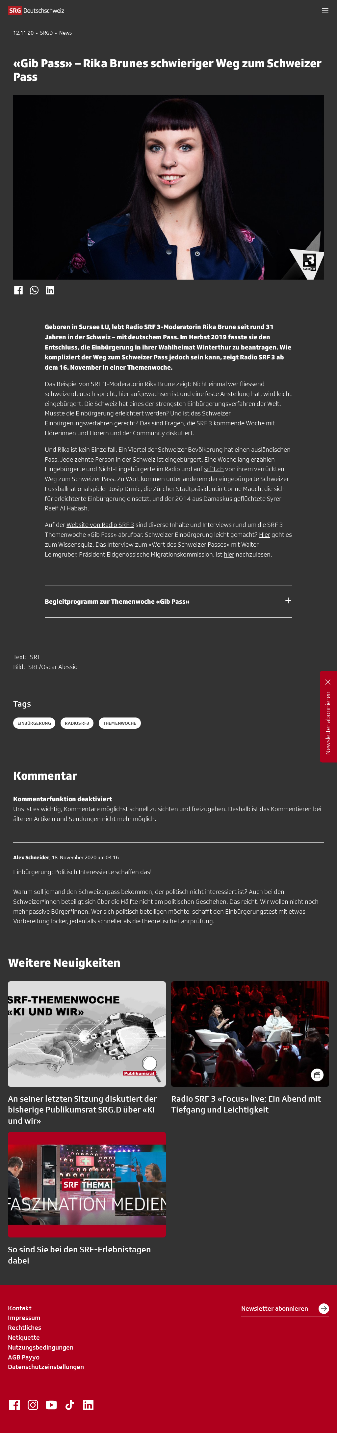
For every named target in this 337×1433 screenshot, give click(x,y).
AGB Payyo (23, 1357)
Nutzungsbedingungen (40, 1347)
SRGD (46, 33)
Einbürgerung (34, 723)
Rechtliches (24, 1327)
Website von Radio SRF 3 (100, 524)
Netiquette (24, 1337)
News (65, 33)
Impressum (24, 1317)
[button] (325, 11)
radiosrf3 (77, 723)
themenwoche (120, 723)
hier (229, 554)
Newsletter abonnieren (285, 1308)
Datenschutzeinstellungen (46, 1366)
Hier (264, 534)
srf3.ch (214, 469)
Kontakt (20, 1308)
